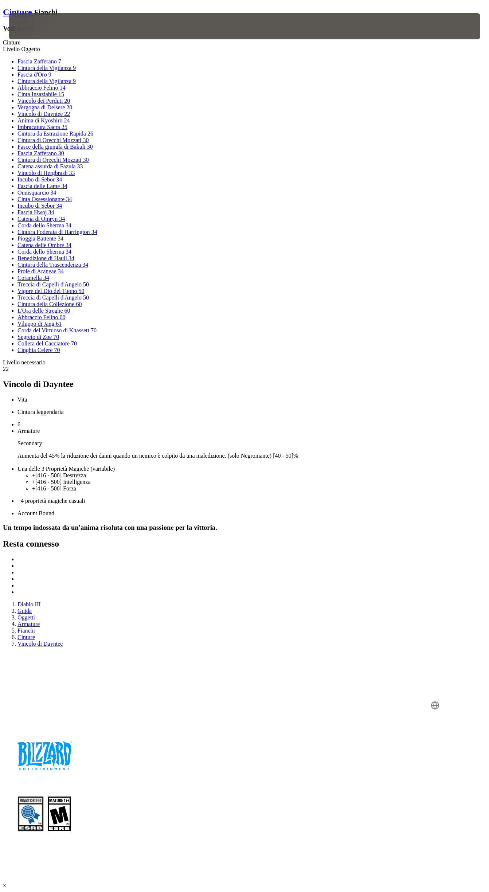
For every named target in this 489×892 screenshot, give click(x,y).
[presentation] (31, 26)
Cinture (18, 12)
